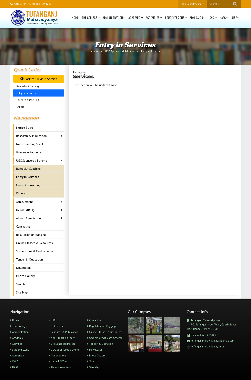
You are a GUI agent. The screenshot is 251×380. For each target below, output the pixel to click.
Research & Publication (31, 136)
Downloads (23, 268)
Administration (114, 17)
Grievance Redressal (29, 152)
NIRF (235, 17)
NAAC (224, 17)
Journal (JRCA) (25, 210)
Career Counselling (27, 100)
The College (90, 17)
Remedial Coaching (27, 86)
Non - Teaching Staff (29, 144)
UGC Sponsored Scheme (119, 51)
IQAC (213, 17)
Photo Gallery (25, 276)
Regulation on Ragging (31, 235)
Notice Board (25, 127)
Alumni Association (28, 218)
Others (20, 106)
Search (20, 284)
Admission (197, 17)
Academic (135, 17)
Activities (154, 17)
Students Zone (176, 17)
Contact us (23, 226)
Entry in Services (150, 51)
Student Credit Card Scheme (34, 251)
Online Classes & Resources (34, 243)
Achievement (24, 202)
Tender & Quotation (29, 259)
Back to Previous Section (38, 79)
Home (75, 17)
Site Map (22, 292)
